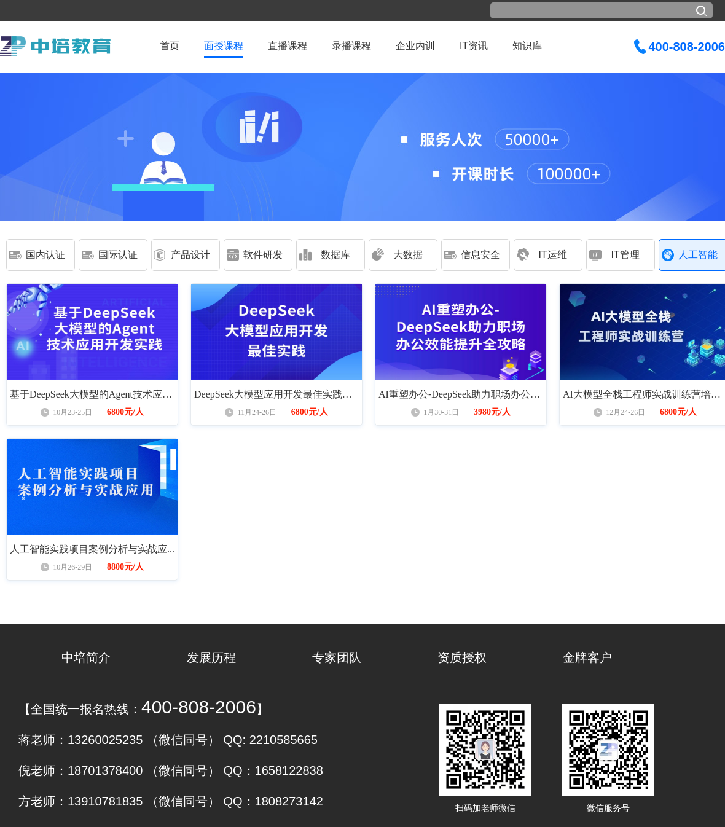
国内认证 (45, 254)
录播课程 (351, 46)
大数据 (408, 254)
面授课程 (223, 46)
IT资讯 (474, 46)
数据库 (335, 254)
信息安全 (480, 254)
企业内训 (415, 46)
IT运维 (552, 254)
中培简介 (86, 657)
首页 (169, 46)
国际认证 (118, 254)
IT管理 (625, 254)
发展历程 (211, 657)
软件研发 (263, 254)
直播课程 (287, 46)
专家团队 (336, 657)
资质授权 (462, 657)
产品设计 (190, 254)
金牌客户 (587, 657)
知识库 (527, 46)
